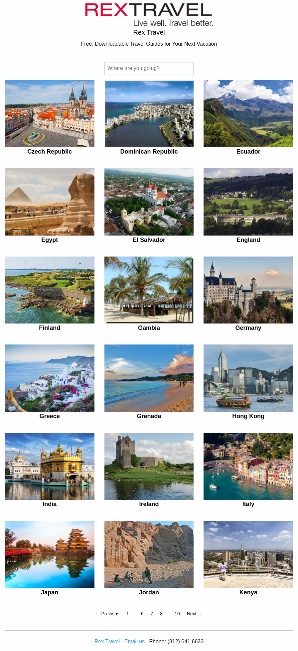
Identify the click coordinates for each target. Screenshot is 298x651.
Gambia (149, 328)
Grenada (149, 416)
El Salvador (149, 240)
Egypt (49, 240)
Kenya (248, 592)
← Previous (107, 613)
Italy (248, 504)
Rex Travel (107, 641)
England (248, 240)
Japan (49, 592)
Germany (248, 328)
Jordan (149, 592)
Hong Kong (248, 416)
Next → (195, 613)
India (50, 504)
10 (177, 613)
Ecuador (248, 151)
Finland (49, 328)
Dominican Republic (149, 151)
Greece (50, 416)
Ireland (149, 504)
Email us (134, 641)
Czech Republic (49, 151)
